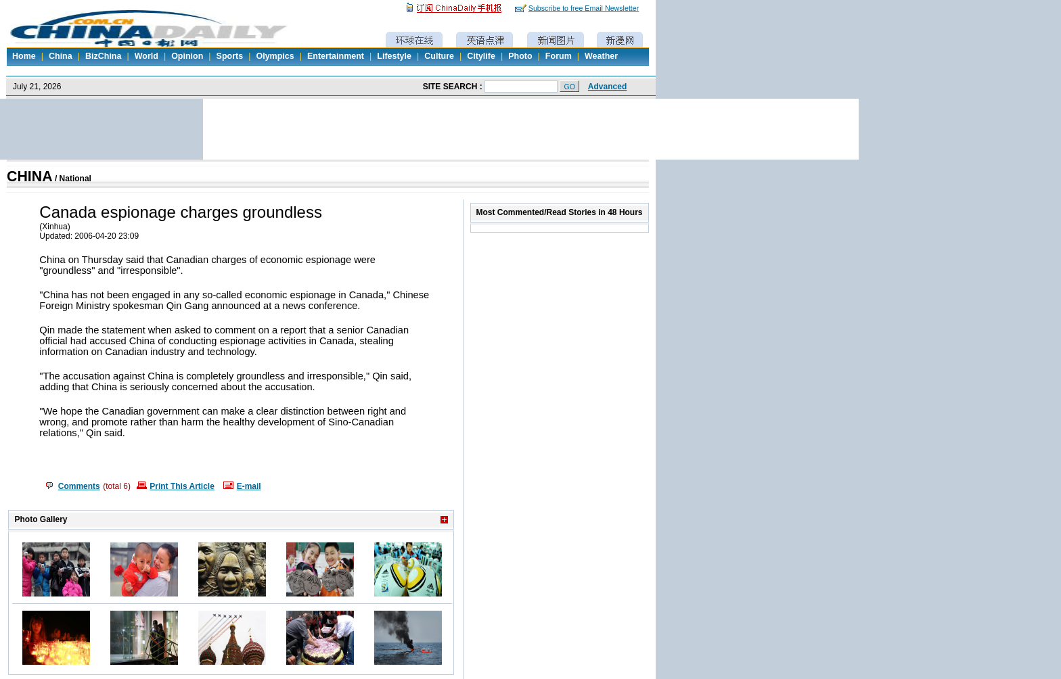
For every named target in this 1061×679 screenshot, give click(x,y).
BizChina (103, 56)
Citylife (481, 56)
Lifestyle (394, 56)
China (60, 56)
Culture (439, 56)
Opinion (187, 56)
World (146, 56)
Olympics (275, 56)
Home (24, 56)
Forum (558, 56)
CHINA (30, 176)
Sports (230, 56)
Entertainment (335, 56)
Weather (601, 56)
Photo (520, 56)
